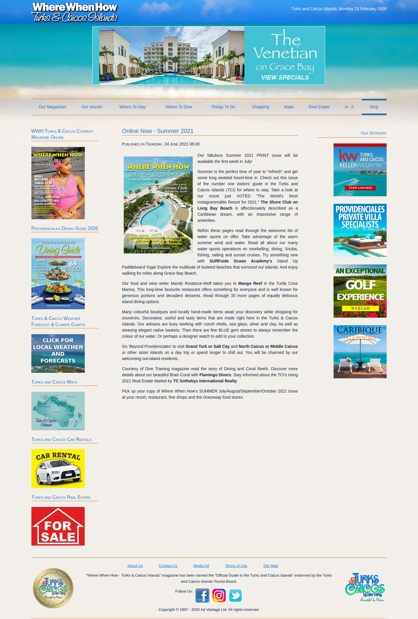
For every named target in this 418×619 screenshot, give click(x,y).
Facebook (202, 595)
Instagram (219, 595)
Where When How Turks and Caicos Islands (74, 12)
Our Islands (91, 107)
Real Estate (319, 107)
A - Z (349, 107)
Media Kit (201, 566)
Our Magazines (52, 107)
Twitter (235, 595)
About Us (135, 566)
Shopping (260, 107)
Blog (374, 107)
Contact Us (168, 566)
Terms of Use (236, 566)
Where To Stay (132, 107)
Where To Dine (178, 107)
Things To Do (223, 107)
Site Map (270, 566)
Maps (289, 107)
